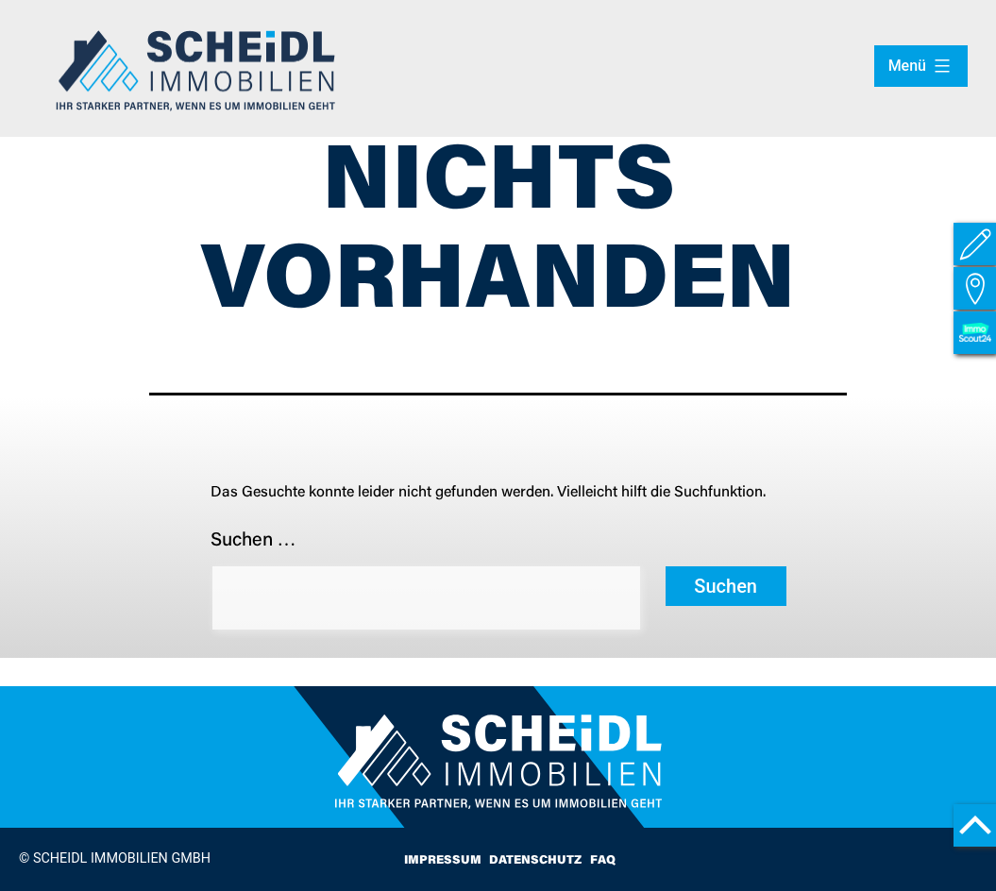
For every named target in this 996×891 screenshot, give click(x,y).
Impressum (442, 860)
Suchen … (253, 540)
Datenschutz (535, 860)
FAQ (603, 860)
